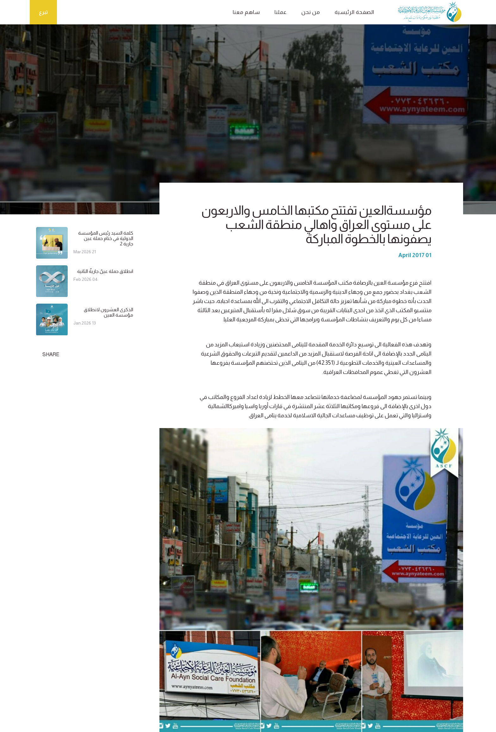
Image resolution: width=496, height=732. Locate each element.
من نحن (310, 12)
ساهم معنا (246, 12)
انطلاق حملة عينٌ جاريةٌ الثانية (105, 271)
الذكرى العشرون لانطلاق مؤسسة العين (108, 312)
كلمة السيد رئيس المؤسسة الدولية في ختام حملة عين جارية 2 (105, 238)
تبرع (43, 12)
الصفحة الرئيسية (354, 12)
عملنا (281, 12)
